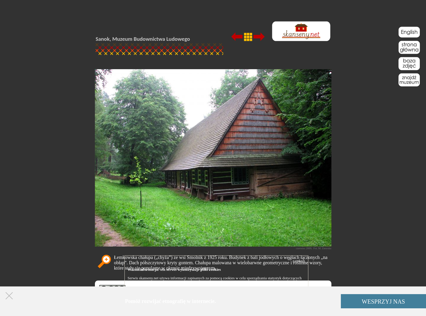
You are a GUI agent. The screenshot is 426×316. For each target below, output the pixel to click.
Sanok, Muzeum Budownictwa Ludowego (143, 38)
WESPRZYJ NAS (383, 301)
